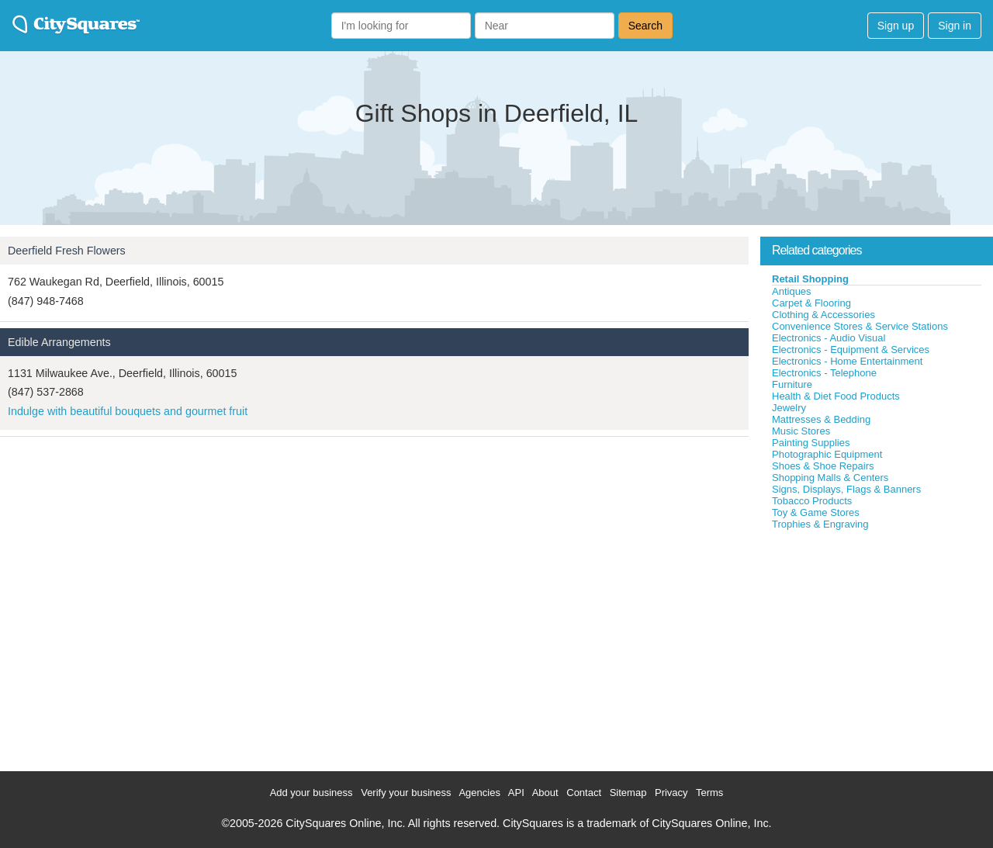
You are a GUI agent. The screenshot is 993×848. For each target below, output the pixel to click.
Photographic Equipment (827, 454)
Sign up (895, 25)
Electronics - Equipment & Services (850, 349)
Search (645, 25)
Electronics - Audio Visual (828, 338)
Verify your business (406, 792)
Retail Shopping (810, 279)
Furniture (792, 384)
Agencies (479, 792)
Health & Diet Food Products (836, 396)
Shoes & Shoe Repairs (823, 466)
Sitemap (628, 792)
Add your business (311, 792)
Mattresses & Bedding (821, 419)
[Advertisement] (876, 647)
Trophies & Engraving (820, 524)
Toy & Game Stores (816, 512)
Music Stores (801, 431)
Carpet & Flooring (811, 303)
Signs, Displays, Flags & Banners (846, 489)
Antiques (791, 291)
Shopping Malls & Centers (830, 477)
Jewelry (789, 408)
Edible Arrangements (59, 342)
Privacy (671, 792)
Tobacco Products (812, 501)
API (516, 792)
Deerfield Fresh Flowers (67, 250)
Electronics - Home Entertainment (847, 361)
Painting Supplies (810, 442)
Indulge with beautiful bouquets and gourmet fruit (127, 411)
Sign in (954, 25)
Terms (709, 792)
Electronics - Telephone (824, 373)
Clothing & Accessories (823, 314)
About (545, 792)
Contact (583, 792)
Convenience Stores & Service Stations (860, 326)
